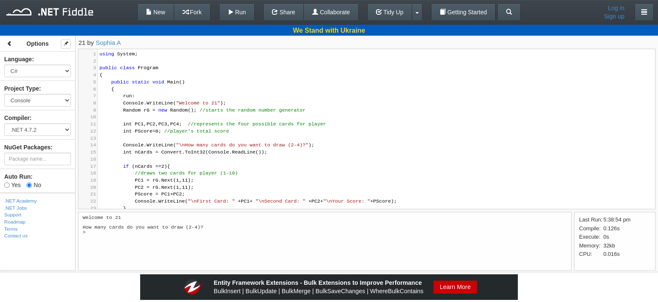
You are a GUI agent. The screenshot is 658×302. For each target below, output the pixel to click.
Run (237, 12)
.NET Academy (20, 200)
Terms (11, 229)
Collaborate (331, 12)
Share (283, 12)
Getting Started (463, 12)
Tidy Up (389, 12)
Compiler (17, 118)
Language (18, 59)
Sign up (614, 16)
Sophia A (108, 42)
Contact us (16, 235)
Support (12, 214)
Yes (12, 185)
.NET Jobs (15, 208)
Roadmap (15, 221)
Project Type (21, 88)
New (155, 12)
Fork (192, 12)
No (33, 185)
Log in (616, 8)
